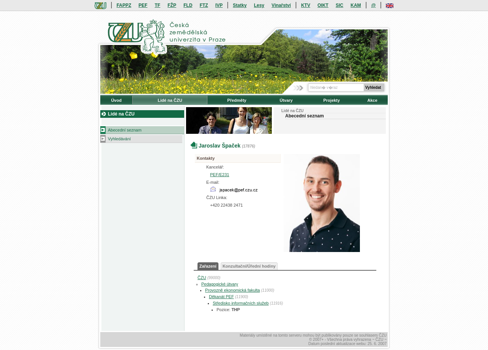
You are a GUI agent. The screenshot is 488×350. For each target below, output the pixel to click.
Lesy (259, 5)
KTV (305, 5)
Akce (372, 100)
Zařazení (208, 266)
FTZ (204, 5)
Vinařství (281, 5)
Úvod (116, 100)
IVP (219, 5)
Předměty (236, 100)
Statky (240, 5)
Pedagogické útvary (219, 284)
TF (158, 5)
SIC (339, 5)
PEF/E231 (219, 174)
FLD (187, 5)
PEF (142, 5)
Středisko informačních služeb (241, 303)
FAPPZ (124, 5)
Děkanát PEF (221, 296)
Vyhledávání (119, 138)
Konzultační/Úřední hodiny (249, 266)
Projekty (331, 100)
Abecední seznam (124, 130)
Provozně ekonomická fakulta (232, 290)
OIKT (323, 5)
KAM (356, 5)
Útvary (285, 100)
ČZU (201, 277)
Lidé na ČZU (170, 100)
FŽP (172, 5)
